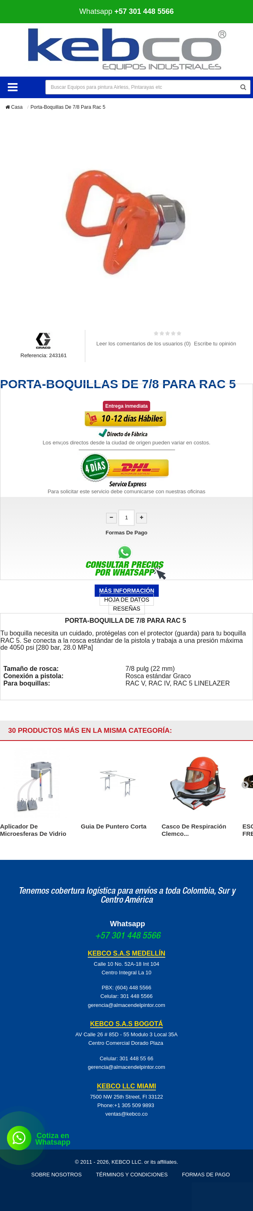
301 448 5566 (136, 996)
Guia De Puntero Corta (113, 826)
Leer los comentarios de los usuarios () (143, 344)
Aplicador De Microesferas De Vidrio (33, 830)
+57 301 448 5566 (127, 936)
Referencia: (33, 355)
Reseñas (126, 608)
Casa (13, 107)
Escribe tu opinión (215, 344)
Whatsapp (126, 11)
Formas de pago (206, 1174)
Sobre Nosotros (56, 1174)
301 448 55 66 (136, 1058)
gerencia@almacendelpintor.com (126, 1005)
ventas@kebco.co (126, 1114)
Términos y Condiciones (132, 1174)
